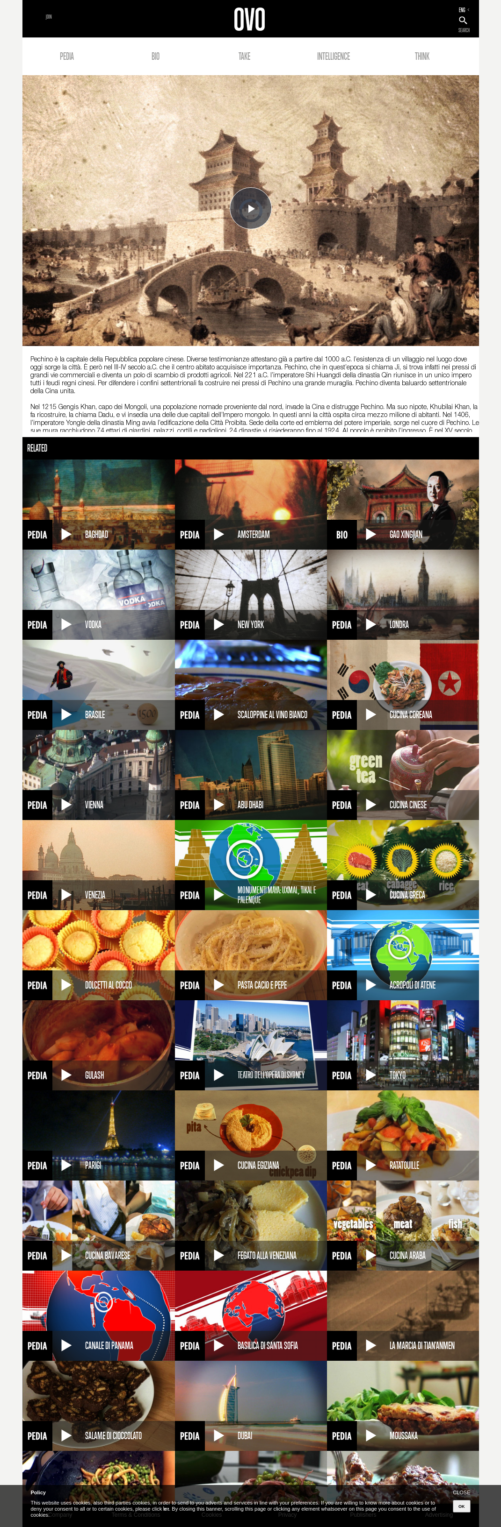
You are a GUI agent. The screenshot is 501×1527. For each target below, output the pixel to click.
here (166, 1509)
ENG (462, 10)
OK (461, 1506)
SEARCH (464, 30)
